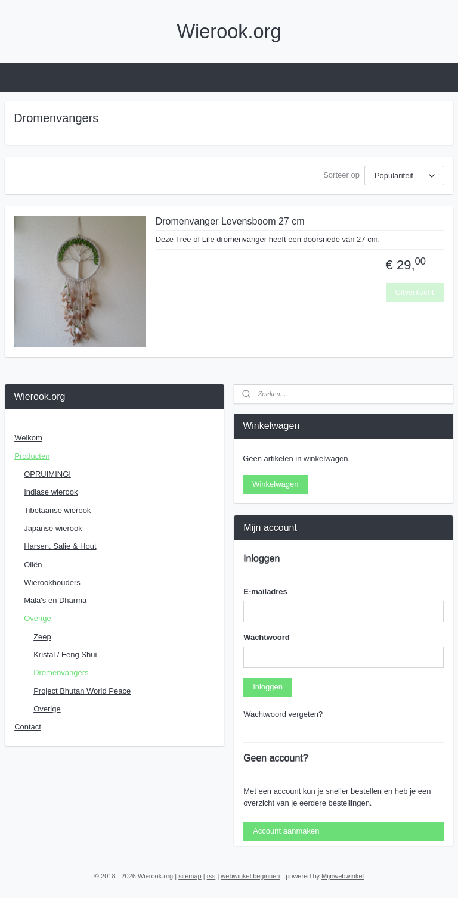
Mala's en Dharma (55, 600)
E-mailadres (265, 591)
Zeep (42, 636)
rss (211, 876)
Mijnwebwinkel (342, 876)
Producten (31, 456)
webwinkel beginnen (250, 876)
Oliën (33, 564)
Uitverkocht (414, 291)
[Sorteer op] (404, 175)
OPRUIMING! (47, 474)
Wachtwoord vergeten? (283, 714)
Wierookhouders (52, 582)
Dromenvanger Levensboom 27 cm (230, 221)
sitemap (190, 876)
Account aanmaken (286, 830)
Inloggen (268, 686)
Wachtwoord (266, 637)
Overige (37, 618)
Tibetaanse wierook (57, 510)
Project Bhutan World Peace (82, 690)
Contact (27, 726)
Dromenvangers (61, 672)
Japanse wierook (53, 528)
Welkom (28, 437)
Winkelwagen (275, 484)
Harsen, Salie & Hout (60, 546)
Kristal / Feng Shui (65, 654)
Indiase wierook (51, 491)
